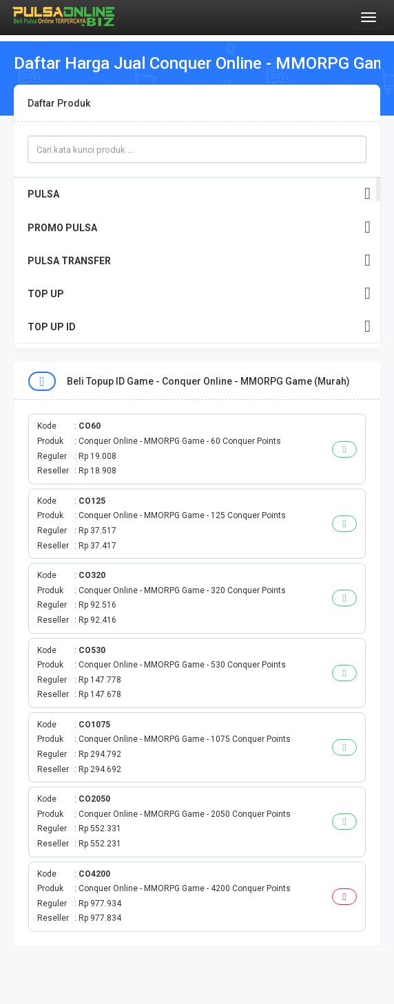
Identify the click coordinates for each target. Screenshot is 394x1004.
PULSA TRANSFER (199, 260)
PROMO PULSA (199, 227)
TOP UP (199, 293)
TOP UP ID (199, 326)
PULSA (199, 193)
